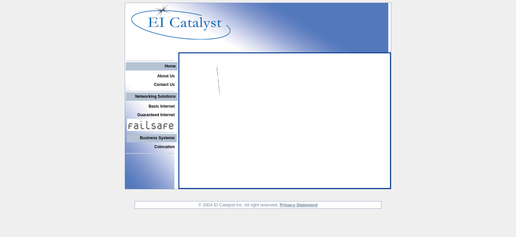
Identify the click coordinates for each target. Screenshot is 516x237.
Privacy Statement (299, 204)
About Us (166, 76)
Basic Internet (162, 106)
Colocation (164, 147)
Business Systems (157, 138)
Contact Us (164, 84)
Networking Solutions (155, 96)
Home (170, 66)
